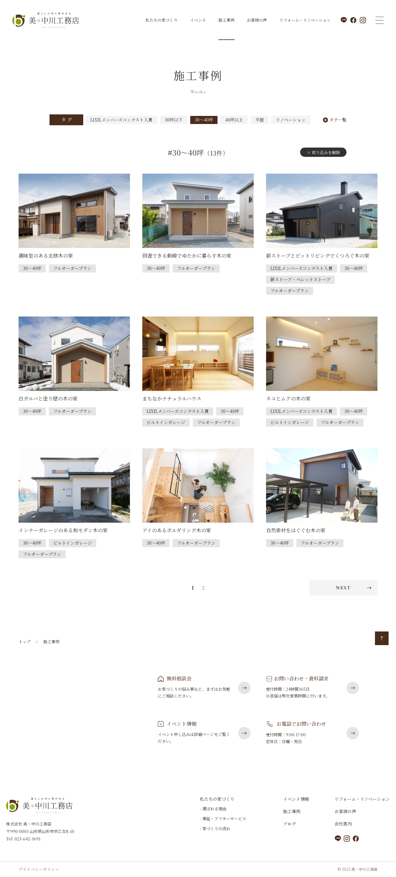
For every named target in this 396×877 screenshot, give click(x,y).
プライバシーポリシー (39, 869)
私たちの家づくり (161, 20)
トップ (25, 641)
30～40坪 (204, 120)
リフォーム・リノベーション (305, 20)
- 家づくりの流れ (215, 828)
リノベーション (291, 120)
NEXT (343, 588)
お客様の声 (257, 20)
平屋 (259, 120)
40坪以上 (234, 120)
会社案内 (343, 824)
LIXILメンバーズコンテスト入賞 (121, 120)
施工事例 (226, 20)
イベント (198, 20)
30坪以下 (174, 120)
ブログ (289, 824)
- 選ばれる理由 (213, 809)
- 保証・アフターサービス (223, 819)
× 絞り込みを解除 (323, 152)
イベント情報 (296, 799)
